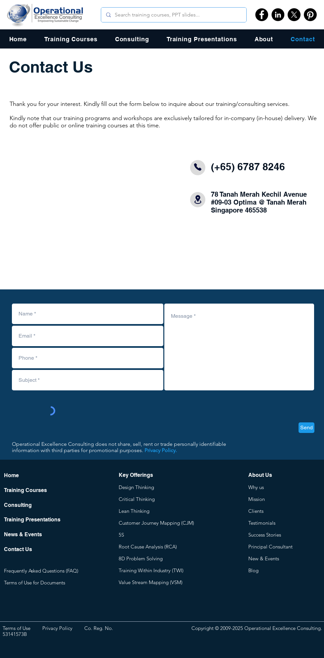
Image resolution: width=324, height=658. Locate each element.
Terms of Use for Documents (34, 582)
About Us (260, 475)
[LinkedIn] (277, 14)
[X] (294, 14)
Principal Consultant (270, 546)
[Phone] (197, 167)
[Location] (197, 199)
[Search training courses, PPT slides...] (173, 15)
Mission (256, 499)
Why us (256, 487)
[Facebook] (261, 14)
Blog (253, 570)
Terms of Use (16, 628)
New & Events (263, 558)
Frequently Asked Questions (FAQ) (41, 571)
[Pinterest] (310, 14)
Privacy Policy (57, 628)
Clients (255, 511)
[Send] (306, 427)
